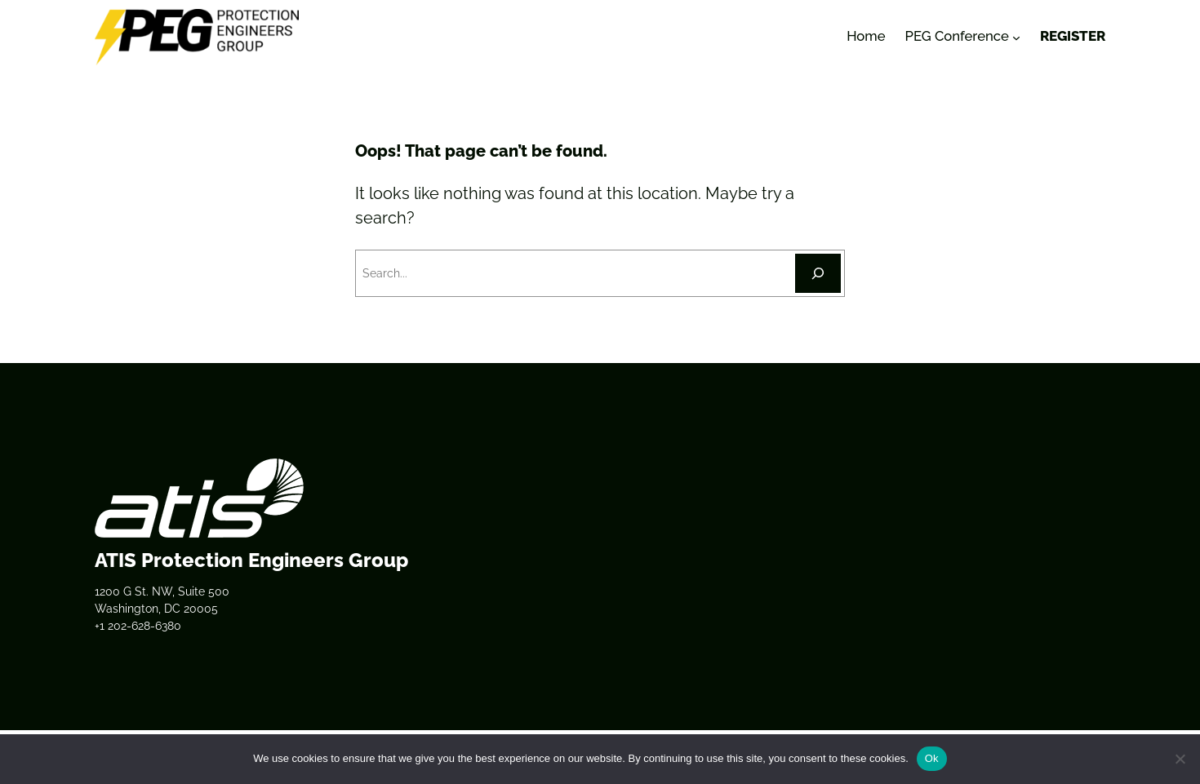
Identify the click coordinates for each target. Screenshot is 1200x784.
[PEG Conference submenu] (1016, 37)
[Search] (818, 273)
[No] (1179, 759)
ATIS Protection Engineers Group (251, 560)
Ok (932, 758)
